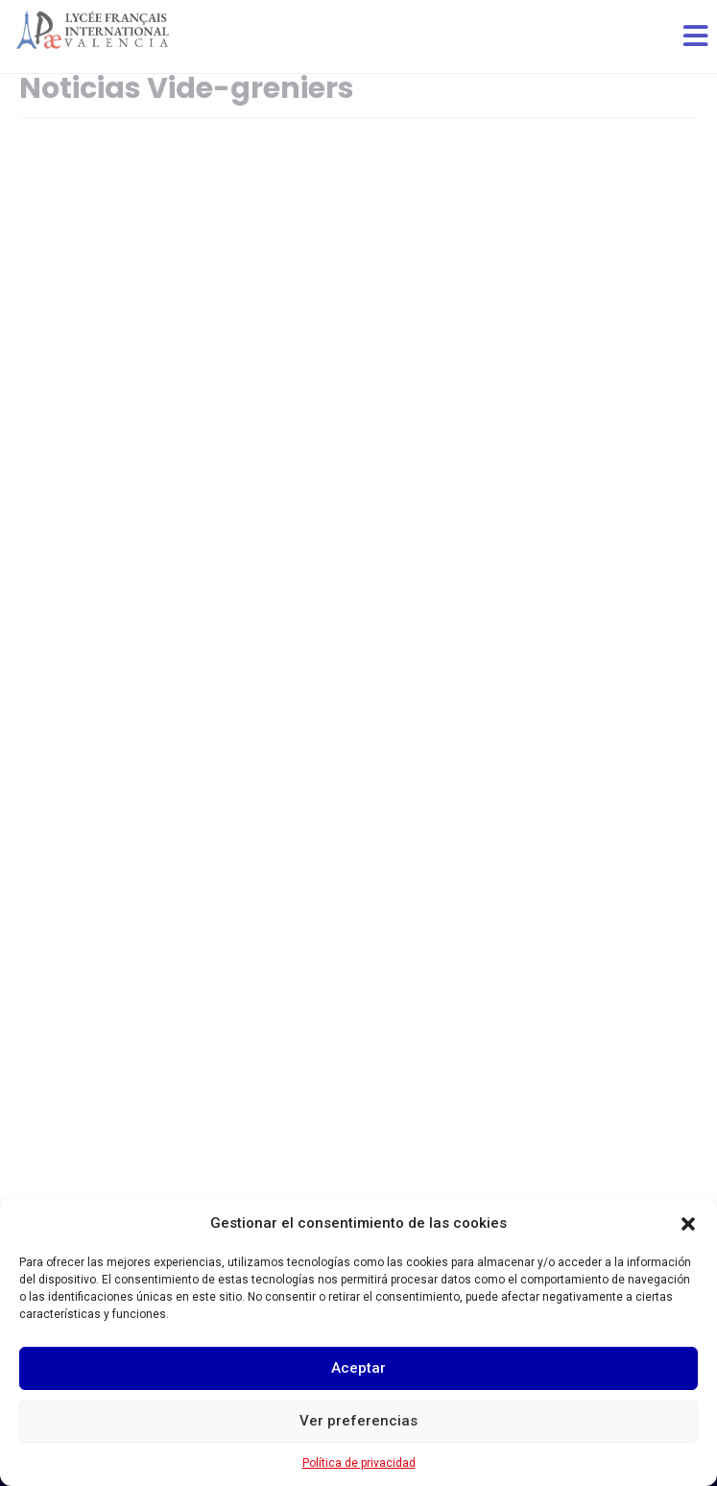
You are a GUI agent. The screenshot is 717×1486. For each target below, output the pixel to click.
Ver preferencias (358, 1420)
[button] (688, 1224)
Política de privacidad (359, 1463)
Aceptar (358, 1368)
